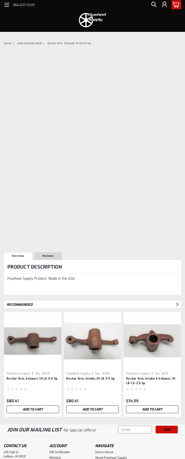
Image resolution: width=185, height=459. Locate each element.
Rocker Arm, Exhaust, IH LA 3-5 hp (32, 379)
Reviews (47, 256)
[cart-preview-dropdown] (175, 4)
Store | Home (104, 452)
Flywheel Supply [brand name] (18, 374)
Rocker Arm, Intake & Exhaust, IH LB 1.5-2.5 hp (150, 381)
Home (8, 43)
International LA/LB (29, 43)
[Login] (164, 5)
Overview (18, 256)
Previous (170, 304)
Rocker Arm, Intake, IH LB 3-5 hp (90, 379)
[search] (153, 5)
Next (177, 304)
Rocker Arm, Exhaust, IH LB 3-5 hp (69, 43)
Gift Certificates (59, 452)
